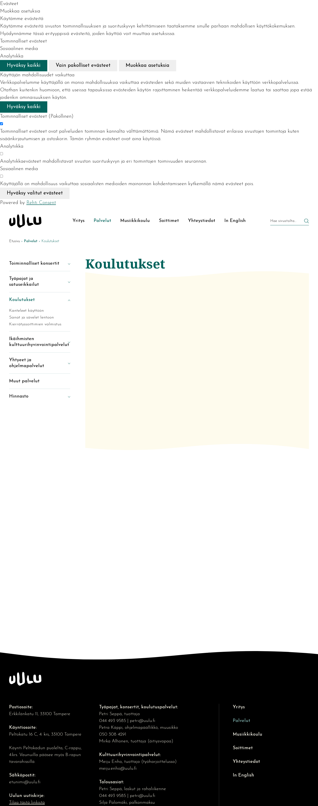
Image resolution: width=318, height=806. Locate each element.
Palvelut (241, 721)
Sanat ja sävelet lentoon (31, 317)
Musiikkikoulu (247, 734)
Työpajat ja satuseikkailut (24, 281)
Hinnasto (18, 396)
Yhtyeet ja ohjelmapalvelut (26, 363)
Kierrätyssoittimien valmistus (35, 324)
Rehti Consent (41, 202)
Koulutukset (22, 300)
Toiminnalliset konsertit (34, 263)
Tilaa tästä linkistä (27, 802)
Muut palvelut (24, 381)
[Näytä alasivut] (65, 263)
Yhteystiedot (246, 761)
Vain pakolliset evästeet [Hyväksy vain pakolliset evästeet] (83, 65)
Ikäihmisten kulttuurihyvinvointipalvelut (35, 342)
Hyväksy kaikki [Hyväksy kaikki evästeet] (23, 65)
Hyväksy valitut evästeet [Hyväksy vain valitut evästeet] (35, 193)
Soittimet (243, 748)
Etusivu (14, 241)
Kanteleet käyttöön (26, 310)
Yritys (239, 707)
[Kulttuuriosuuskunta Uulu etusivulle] (25, 221)
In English (243, 775)
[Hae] (306, 221)
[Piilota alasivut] (65, 299)
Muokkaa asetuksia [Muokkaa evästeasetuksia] (147, 65)
